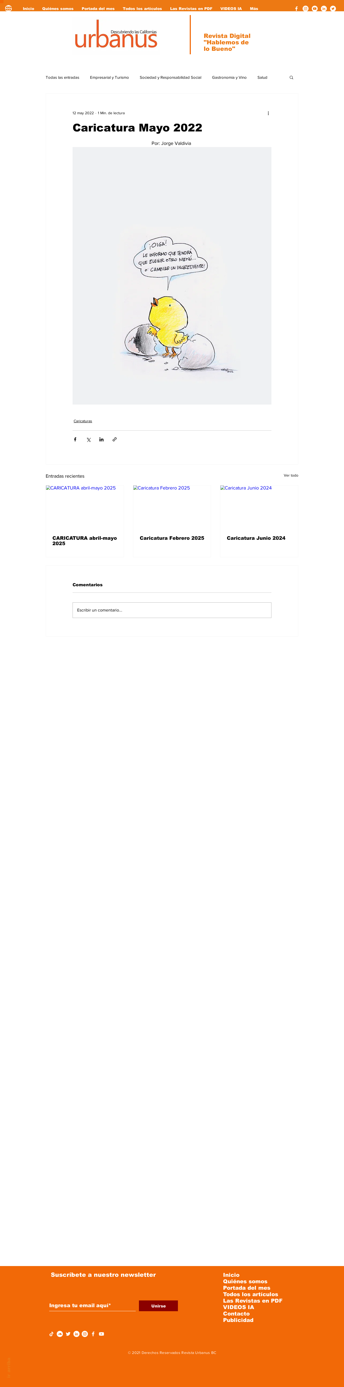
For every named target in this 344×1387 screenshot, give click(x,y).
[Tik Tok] (51, 1334)
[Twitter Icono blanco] (68, 1334)
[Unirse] (158, 1305)
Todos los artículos (250, 1294)
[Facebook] (296, 9)
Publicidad (238, 1320)
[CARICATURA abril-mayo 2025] (85, 507)
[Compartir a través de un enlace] (114, 439)
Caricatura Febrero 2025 (172, 538)
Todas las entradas (62, 77)
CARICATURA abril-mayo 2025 (84, 540)
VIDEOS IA (238, 1307)
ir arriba (8, 1368)
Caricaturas (83, 421)
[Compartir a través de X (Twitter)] (88, 439)
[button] (291, 77)
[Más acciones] (268, 113)
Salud (262, 77)
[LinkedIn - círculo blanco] (324, 9)
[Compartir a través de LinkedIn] (101, 439)
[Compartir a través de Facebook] (75, 439)
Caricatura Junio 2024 (256, 538)
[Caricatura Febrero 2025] (172, 507)
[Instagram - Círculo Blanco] (306, 9)
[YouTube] (101, 1334)
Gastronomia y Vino (229, 77)
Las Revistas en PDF (252, 1301)
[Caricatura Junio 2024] (259, 507)
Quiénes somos (245, 1281)
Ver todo (291, 475)
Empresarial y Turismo (109, 77)
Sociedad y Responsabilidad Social (170, 77)
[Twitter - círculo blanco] (333, 9)
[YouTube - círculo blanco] (315, 9)
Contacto (236, 1314)
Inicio (231, 1275)
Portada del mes (246, 1288)
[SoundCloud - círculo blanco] (60, 1334)
